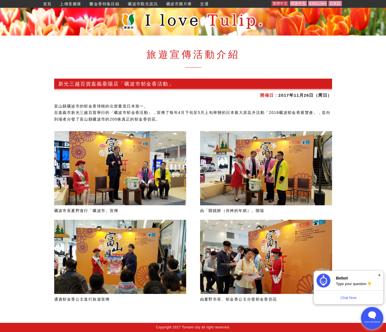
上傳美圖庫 (70, 4)
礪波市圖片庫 (179, 4)
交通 (204, 4)
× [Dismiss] (379, 275)
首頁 (47, 4)
